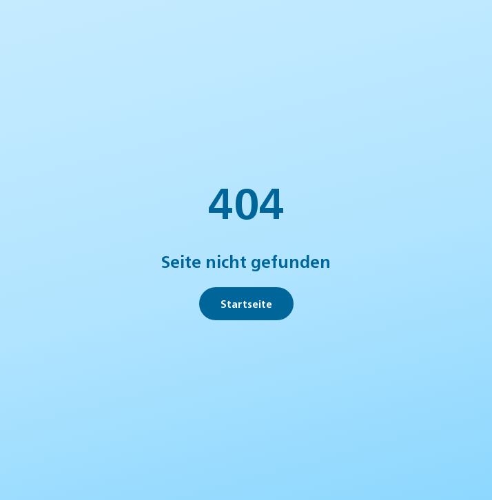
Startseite (246, 303)
